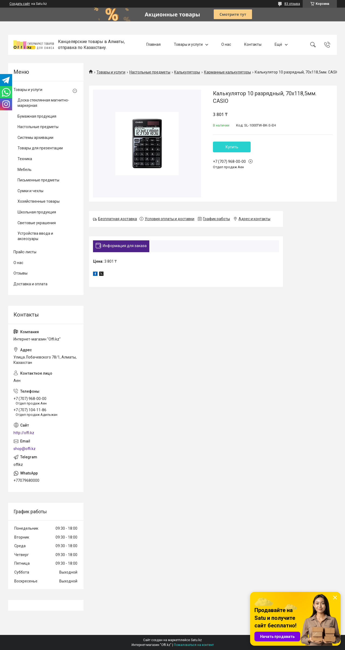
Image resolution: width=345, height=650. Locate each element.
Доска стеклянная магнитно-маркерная (43, 103)
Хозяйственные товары (39, 201)
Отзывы (20, 273)
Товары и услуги (188, 45)
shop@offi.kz (24, 449)
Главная (153, 45)
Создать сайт (19, 4)
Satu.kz (196, 640)
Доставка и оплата (30, 284)
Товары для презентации (40, 148)
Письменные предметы (38, 180)
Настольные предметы (149, 72)
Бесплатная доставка (117, 219)
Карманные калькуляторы (227, 72)
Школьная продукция (37, 212)
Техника (25, 159)
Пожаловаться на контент (194, 645)
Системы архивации (35, 137)
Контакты (252, 45)
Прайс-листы (24, 252)
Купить (232, 147)
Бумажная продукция (37, 116)
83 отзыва (292, 4)
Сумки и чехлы (30, 191)
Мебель (25, 169)
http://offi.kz (23, 433)
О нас (226, 45)
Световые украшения (37, 223)
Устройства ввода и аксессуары (35, 236)
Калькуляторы (187, 72)
